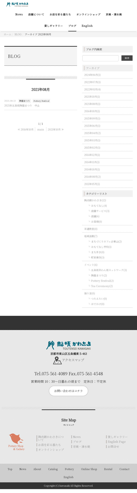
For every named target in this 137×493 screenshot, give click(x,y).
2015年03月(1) (92, 144)
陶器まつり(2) (99, 279)
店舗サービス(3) (100, 214)
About (37, 473)
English (87, 29)
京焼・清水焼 (114, 18)
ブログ (72, 29)
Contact (124, 473)
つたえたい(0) (99, 302)
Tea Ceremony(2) (102, 290)
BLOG (18, 38)
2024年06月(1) (92, 78)
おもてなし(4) (99, 209)
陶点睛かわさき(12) (95, 204)
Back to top (68, 327)
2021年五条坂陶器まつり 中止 (22, 109)
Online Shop (89, 473)
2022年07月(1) (92, 86)
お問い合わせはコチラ (68, 395)
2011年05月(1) (92, 187)
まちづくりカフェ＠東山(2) (106, 245)
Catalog (53, 473)
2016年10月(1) (92, 115)
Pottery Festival (41, 104)
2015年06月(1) (92, 129)
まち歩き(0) (97, 256)
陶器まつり (24, 104)
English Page (117, 445)
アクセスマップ (73, 363)
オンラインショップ (88, 18)
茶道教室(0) (90, 232)
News (19, 18)
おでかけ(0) (97, 307)
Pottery (69, 473)
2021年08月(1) (92, 107)
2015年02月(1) (92, 151)
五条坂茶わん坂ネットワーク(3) (109, 274)
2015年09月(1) (92, 122)
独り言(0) (89, 297)
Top (10, 473)
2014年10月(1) (92, 173)
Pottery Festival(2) (102, 284)
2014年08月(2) (92, 180)
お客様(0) (96, 225)
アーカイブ (92, 72)
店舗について (36, 18)
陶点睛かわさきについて (51, 442)
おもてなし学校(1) (101, 250)
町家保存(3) (97, 261)
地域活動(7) (90, 240)
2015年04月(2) (92, 136)
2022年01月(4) (92, 93)
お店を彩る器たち (60, 18)
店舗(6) (95, 220)
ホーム (7, 38)
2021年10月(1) (92, 100)
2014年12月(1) (92, 158)
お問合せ (113, 450)
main (40, 133)
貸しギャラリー (53, 29)
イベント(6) (90, 268)
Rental (108, 473)
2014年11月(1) (92, 166)
